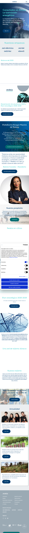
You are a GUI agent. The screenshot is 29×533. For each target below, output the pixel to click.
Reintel (14, 509)
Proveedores (17, 502)
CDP (19, 525)
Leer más (6, 431)
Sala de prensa (17, 498)
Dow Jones (5, 525)
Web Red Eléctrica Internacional (20, 509)
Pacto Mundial (14, 525)
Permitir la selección (15, 283)
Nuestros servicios (18, 496)
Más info (7, 30)
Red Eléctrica (6, 509)
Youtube (7, 518)
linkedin (5, 518)
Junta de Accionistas (7, 502)
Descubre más (14, 306)
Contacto (16, 504)
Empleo (4, 498)
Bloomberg (24, 526)
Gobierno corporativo (19, 500)
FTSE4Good (10, 525)
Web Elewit (4, 511)
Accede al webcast (7, 114)
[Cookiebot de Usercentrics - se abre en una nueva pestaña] (23, 245)
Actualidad (14, 409)
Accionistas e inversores (7, 500)
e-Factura (4, 504)
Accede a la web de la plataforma (14, 146)
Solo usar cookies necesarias (14, 287)
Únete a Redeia (14, 399)
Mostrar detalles (22, 276)
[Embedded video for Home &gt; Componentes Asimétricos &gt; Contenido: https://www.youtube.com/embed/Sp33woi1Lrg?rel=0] (14, 74)
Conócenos (14, 219)
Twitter (3, 518)
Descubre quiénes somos (9, 171)
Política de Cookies (13, 257)
